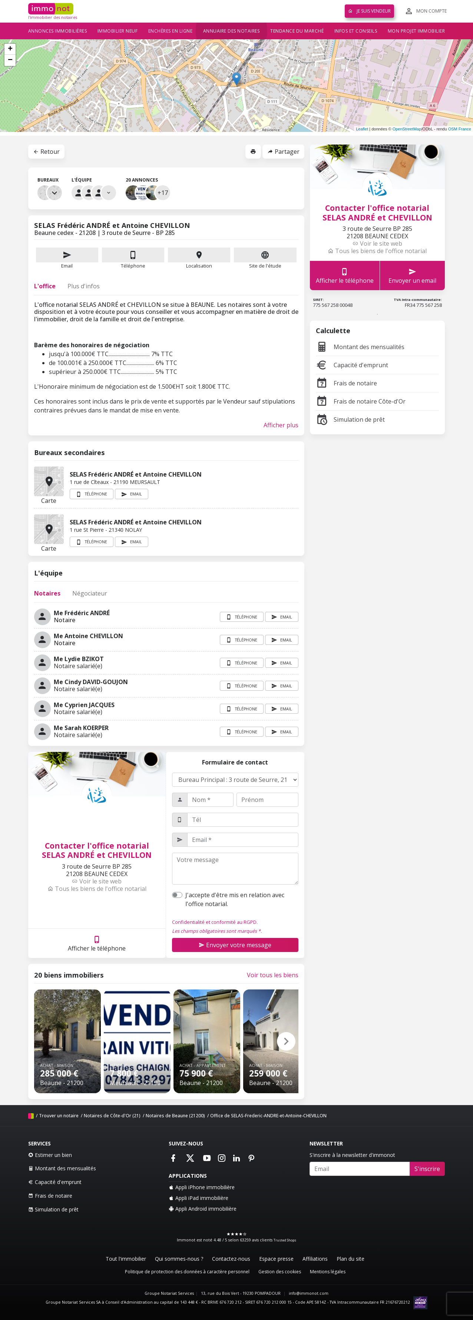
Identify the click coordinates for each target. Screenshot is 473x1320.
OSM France (459, 129)
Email (67, 258)
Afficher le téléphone (97, 943)
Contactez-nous (231, 1258)
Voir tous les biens (272, 975)
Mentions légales (327, 1271)
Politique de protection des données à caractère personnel (187, 1271)
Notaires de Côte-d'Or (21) (112, 1115)
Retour (46, 151)
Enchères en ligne (170, 31)
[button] (286, 1041)
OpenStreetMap (407, 129)
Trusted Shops (285, 1240)
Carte (49, 481)
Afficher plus (281, 425)
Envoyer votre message (235, 945)
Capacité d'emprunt (352, 365)
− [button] (10, 60)
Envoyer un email (412, 275)
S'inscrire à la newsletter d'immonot (352, 1154)
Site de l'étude (265, 258)
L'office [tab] (45, 286)
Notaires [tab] (47, 593)
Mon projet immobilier (416, 31)
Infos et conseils (355, 31)
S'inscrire (427, 1169)
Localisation (199, 258)
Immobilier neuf (117, 31)
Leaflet (362, 129)
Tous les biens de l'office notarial (96, 889)
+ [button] (10, 49)
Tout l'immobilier (126, 1258)
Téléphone (133, 265)
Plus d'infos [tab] (83, 286)
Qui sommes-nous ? (179, 1258)
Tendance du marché (297, 31)
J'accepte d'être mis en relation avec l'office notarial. (234, 899)
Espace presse (276, 1258)
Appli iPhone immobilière (202, 1187)
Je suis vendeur (369, 11)
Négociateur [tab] (89, 593)
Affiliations (315, 1258)
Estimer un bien (50, 1154)
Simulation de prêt (350, 419)
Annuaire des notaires (231, 31)
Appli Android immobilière (202, 1208)
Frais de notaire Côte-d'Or (361, 401)
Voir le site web (97, 881)
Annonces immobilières (57, 31)
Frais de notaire (346, 383)
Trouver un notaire (59, 1115)
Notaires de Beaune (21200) (175, 1115)
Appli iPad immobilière (198, 1197)
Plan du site (350, 1258)
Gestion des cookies (279, 1271)
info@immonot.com (308, 1293)
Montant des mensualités (360, 347)
